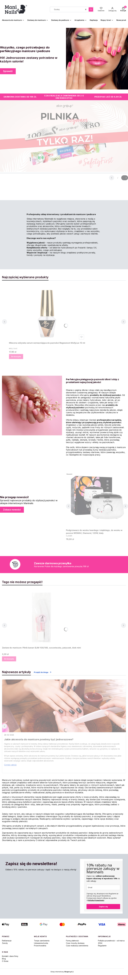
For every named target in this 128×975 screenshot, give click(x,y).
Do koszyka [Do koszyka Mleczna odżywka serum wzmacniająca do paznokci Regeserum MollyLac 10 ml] (16, 356)
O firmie (5, 961)
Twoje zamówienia (41, 941)
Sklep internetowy (61, 972)
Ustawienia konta (41, 943)
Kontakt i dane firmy (10, 956)
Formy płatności (72, 941)
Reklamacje (7, 941)
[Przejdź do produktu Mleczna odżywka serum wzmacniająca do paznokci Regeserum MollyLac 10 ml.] (47, 312)
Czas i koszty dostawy (75, 943)
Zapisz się (103, 906)
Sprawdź (8, 71)
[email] (103, 887)
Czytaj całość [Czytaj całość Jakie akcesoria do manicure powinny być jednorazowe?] (10, 765)
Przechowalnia (40, 946)
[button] (91, 9)
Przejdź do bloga (43, 672)
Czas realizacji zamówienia (77, 946)
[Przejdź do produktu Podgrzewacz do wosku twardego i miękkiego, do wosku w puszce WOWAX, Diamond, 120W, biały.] (97, 500)
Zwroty (5, 943)
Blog (4, 959)
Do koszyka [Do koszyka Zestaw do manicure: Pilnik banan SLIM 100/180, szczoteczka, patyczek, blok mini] (9, 659)
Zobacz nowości (12, 509)
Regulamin (102, 946)
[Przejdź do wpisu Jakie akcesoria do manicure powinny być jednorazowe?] (64, 706)
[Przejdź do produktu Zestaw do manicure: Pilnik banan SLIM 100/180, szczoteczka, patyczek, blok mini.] (41, 617)
